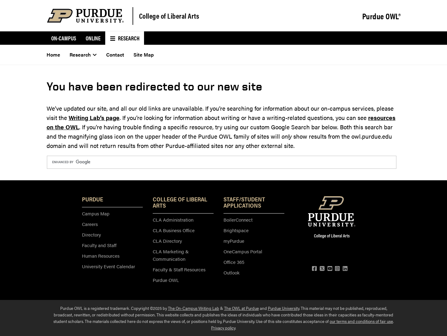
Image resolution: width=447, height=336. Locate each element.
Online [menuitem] (93, 38)
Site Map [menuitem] (143, 54)
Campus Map (96, 213)
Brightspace (236, 230)
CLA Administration (173, 219)
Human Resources (101, 255)
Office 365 (234, 262)
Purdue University (283, 308)
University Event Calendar (108, 266)
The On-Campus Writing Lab (193, 308)
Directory (91, 234)
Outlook (232, 272)
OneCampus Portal (243, 251)
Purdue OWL (166, 280)
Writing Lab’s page (94, 117)
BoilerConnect (238, 219)
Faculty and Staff (99, 245)
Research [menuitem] (124, 38)
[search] (221, 162)
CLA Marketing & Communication (171, 255)
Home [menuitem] (53, 54)
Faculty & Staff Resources (179, 269)
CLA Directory (167, 240)
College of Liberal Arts (169, 16)
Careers (90, 224)
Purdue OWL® (381, 16)
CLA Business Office (174, 230)
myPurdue (234, 240)
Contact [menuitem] (115, 54)
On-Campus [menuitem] (63, 38)
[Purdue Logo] (85, 16)
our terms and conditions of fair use (361, 321)
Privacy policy (223, 327)
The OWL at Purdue (241, 308)
